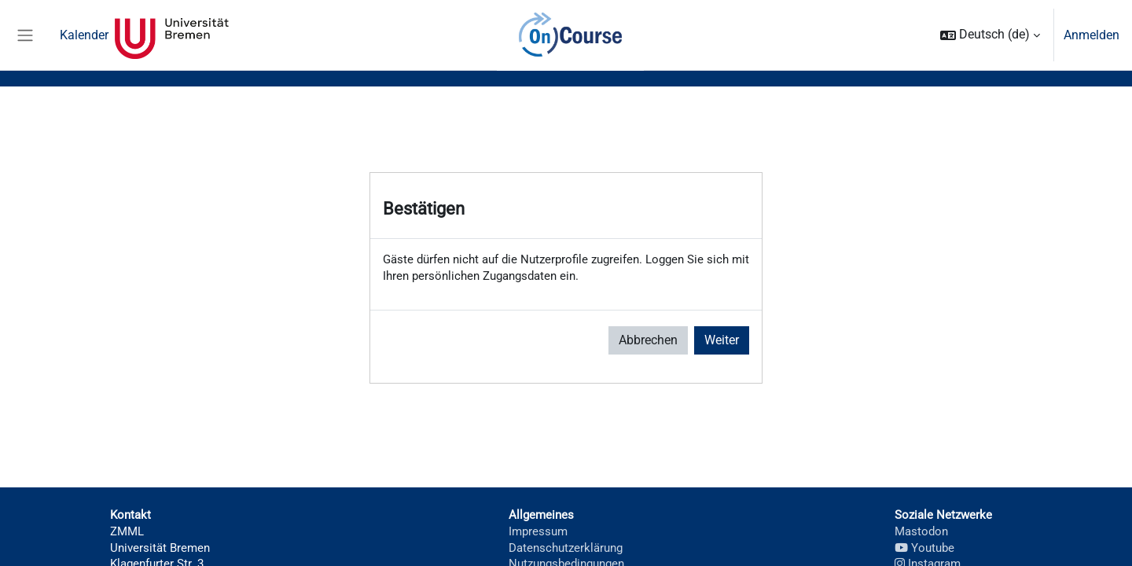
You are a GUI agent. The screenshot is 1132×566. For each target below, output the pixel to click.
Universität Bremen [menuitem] (172, 35)
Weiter (721, 342)
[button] (990, 35)
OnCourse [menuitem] (570, 35)
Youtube (924, 553)
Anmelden (1091, 35)
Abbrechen (648, 342)
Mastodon (921, 534)
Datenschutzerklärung (564, 553)
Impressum (534, 534)
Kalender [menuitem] (84, 35)
